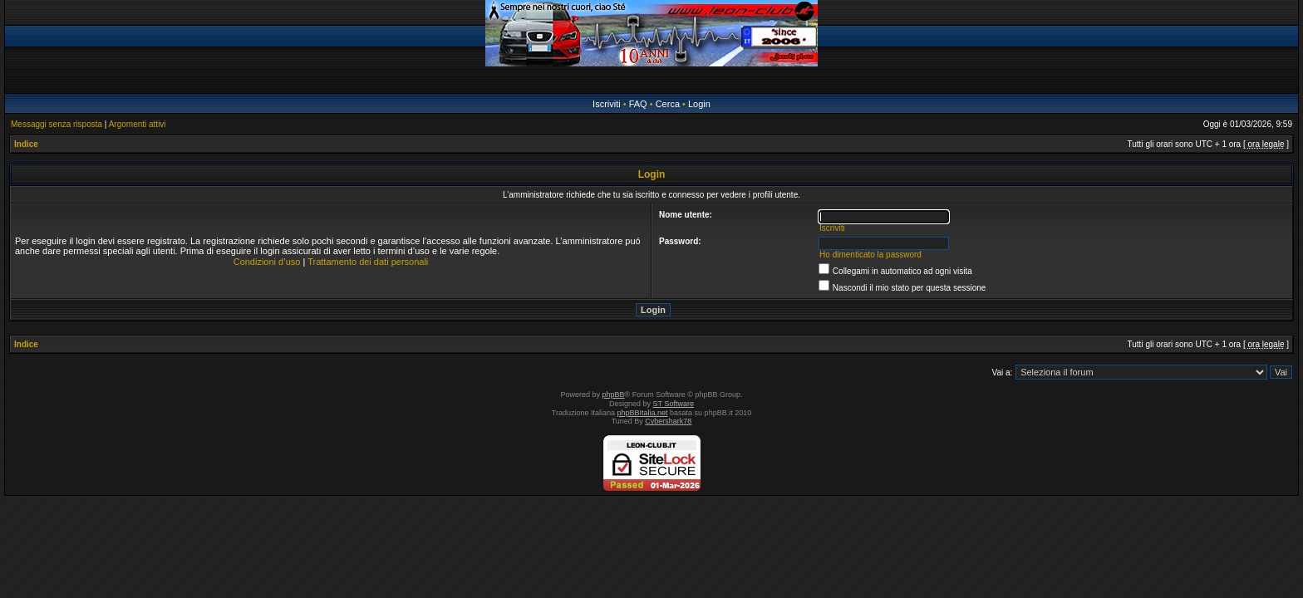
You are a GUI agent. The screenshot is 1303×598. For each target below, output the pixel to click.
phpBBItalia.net (642, 413)
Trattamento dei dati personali (367, 262)
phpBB (613, 394)
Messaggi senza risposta (56, 124)
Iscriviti (606, 104)
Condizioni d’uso (267, 262)
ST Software (673, 403)
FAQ (638, 104)
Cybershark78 (668, 421)
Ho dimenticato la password (870, 254)
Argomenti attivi (137, 124)
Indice (26, 144)
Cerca (668, 104)
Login (699, 104)
